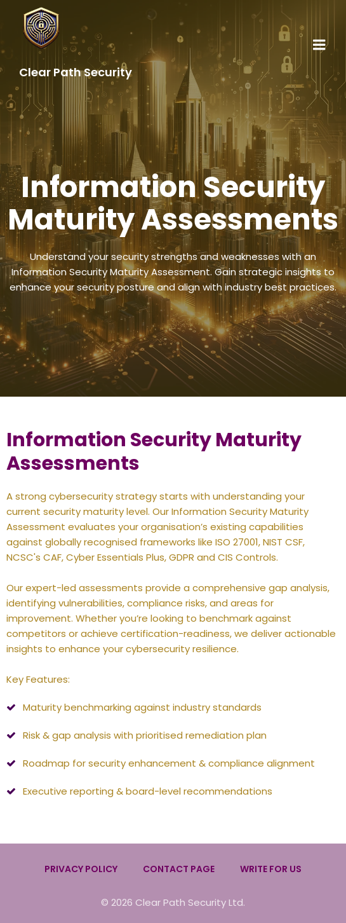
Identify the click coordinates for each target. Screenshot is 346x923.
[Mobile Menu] (319, 45)
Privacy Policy (80, 869)
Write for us (271, 869)
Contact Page (179, 869)
